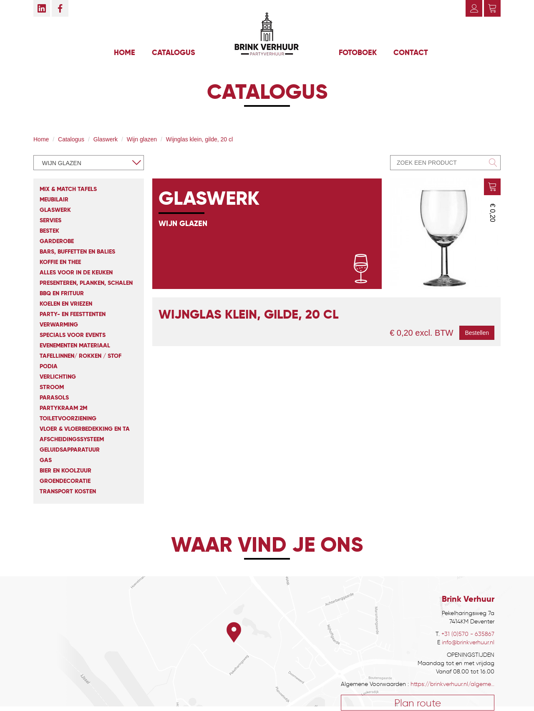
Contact (410, 52)
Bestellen (477, 332)
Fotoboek (358, 52)
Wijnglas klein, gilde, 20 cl (199, 139)
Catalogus (173, 52)
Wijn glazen (142, 139)
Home (124, 52)
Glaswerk (105, 139)
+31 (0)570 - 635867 (467, 634)
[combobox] (88, 162)
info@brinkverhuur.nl (468, 642)
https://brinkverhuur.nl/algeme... (452, 684)
